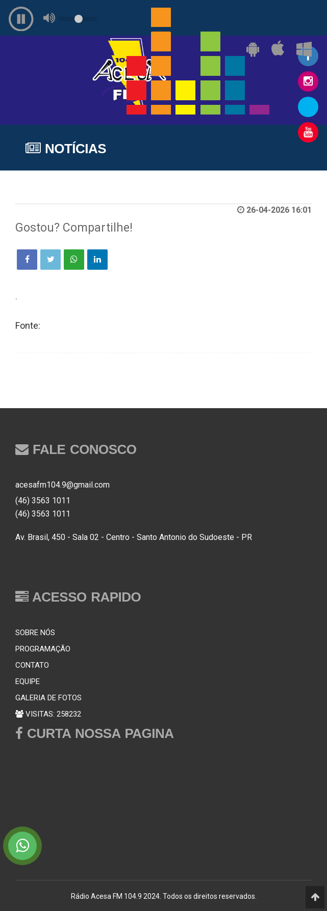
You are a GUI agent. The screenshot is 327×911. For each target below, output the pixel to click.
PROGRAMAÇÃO (42, 648)
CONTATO (32, 665)
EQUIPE (27, 681)
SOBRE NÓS (35, 632)
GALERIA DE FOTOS (48, 697)
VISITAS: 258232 (48, 714)
